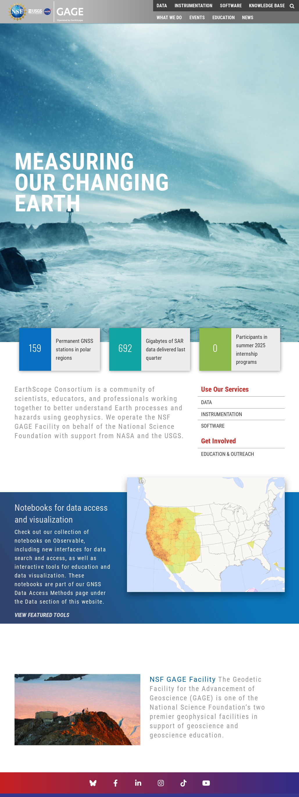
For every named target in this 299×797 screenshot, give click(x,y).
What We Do (169, 17)
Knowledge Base (267, 5)
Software (231, 5)
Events (197, 17)
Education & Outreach (227, 453)
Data (162, 5)
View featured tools (42, 614)
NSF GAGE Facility (183, 679)
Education (223, 17)
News (247, 17)
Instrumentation (193, 5)
